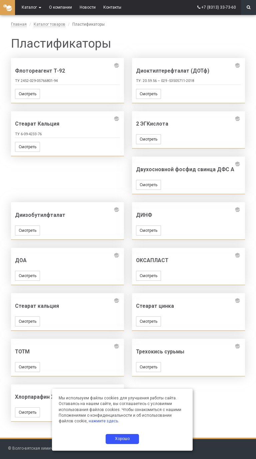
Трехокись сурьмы (160, 352)
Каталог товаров (49, 24)
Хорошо (122, 438)
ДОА (21, 260)
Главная (19, 24)
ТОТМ (22, 352)
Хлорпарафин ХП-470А (44, 397)
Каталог (31, 7)
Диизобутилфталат (40, 215)
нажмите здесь (103, 421)
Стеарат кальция (37, 306)
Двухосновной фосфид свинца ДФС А (185, 170)
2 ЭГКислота (152, 124)
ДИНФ (144, 215)
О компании (60, 7)
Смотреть (27, 94)
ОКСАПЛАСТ (152, 260)
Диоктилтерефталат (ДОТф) (172, 71)
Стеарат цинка (155, 306)
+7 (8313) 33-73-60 (218, 7)
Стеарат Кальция (37, 124)
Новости (88, 7)
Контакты (112, 7)
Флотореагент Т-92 (40, 71)
